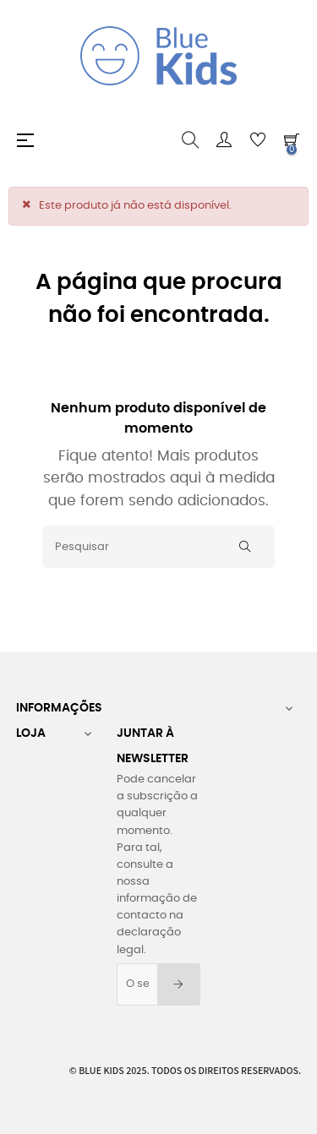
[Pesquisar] (158, 547)
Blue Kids (101, 1070)
